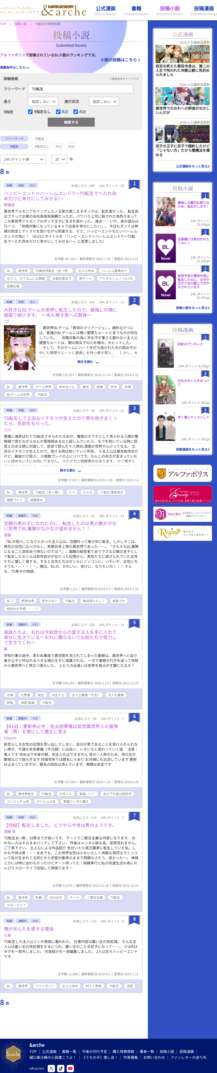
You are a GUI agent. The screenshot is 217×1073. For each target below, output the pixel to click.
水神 (10, 695)
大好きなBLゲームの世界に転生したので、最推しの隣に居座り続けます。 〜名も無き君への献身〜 (60, 312)
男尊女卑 (27, 600)
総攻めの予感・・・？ (22, 608)
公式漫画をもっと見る (192, 166)
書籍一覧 (69, 1051)
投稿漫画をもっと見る (192, 449)
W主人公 (58, 695)
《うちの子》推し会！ (100, 1057)
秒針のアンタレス (190, 344)
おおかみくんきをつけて (193, 382)
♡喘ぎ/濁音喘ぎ (111, 492)
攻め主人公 (67, 386)
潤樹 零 (10, 831)
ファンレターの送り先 (188, 1057)
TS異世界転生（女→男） (53, 270)
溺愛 (130, 986)
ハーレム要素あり (114, 270)
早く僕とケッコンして (193, 417)
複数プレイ (15, 500)
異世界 (23, 270)
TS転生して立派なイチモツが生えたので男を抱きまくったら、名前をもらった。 (60, 420)
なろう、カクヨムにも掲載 (26, 278)
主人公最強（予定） (86, 695)
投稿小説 (167, 1051)
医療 (100, 386)
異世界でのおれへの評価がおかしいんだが (183, 110)
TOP (33, 1051)
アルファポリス (12, 55)
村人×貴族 (93, 986)
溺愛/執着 (28, 702)
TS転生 (42, 394)
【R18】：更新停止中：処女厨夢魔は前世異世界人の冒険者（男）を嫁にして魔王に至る (61, 729)
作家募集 (130, 1057)
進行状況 (71, 101)
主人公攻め (86, 270)
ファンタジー (44, 986)
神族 (10, 702)
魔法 (86, 386)
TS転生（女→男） (48, 492)
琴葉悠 (9, 204)
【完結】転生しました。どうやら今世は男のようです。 (60, 825)
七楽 (7, 935)
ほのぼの (56, 897)
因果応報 (13, 286)
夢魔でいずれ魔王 (76, 801)
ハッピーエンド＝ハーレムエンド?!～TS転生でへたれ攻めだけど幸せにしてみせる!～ (60, 196)
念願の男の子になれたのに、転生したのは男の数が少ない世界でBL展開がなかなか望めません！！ (60, 526)
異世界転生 (26, 793)
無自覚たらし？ (94, 600)
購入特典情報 (123, 1051)
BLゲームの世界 (18, 394)
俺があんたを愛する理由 (29, 928)
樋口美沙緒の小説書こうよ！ (52, 1057)
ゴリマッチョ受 (18, 801)
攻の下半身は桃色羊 (117, 793)
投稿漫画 (186, 1051)
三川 (7, 429)
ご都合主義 (95, 897)
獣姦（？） (87, 793)
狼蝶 (7, 535)
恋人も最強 (116, 695)
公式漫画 (49, 1051)
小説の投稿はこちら (118, 60)
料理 (128, 386)
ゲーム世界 (43, 386)
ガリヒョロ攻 (46, 801)
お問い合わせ (154, 1057)
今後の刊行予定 (94, 1051)
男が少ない (50, 600)
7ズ (6, 321)
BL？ (10, 600)
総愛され (119, 600)
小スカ (87, 492)
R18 (82, 111)
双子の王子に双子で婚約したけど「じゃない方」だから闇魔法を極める (183, 150)
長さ (7, 101)
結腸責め (36, 500)
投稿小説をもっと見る (192, 308)
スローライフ (16, 905)
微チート (85, 278)
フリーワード (14, 89)
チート (74, 897)
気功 (114, 386)
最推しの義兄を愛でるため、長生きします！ (193, 204)
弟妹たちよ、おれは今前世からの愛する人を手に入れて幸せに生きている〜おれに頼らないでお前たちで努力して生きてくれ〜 (60, 637)
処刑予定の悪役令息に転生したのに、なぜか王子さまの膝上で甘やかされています (193, 281)
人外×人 (65, 793)
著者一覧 (147, 1051)
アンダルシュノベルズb (116, 278)
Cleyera (10, 737)
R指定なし (42, 111)
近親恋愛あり (61, 278)
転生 (41, 695)
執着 (38, 897)
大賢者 (25, 695)
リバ (72, 492)
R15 (65, 111)
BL (9, 270)
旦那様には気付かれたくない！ (193, 241)
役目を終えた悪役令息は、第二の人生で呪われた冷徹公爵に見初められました (183, 70)
